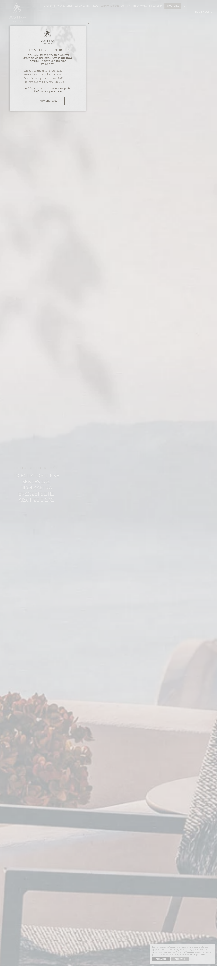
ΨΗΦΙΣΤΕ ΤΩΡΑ (108, 515)
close (150, 437)
